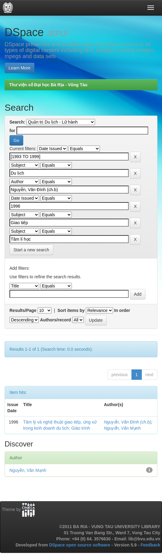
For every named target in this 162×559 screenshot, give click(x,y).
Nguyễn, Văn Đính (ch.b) (127, 422)
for (12, 130)
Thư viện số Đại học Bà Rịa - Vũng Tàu (48, 84)
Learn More (20, 67)
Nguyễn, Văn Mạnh (122, 428)
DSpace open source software (80, 544)
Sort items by (71, 310)
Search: (17, 122)
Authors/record (55, 319)
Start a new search (31, 249)
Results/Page (22, 310)
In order (122, 310)
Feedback (150, 544)
